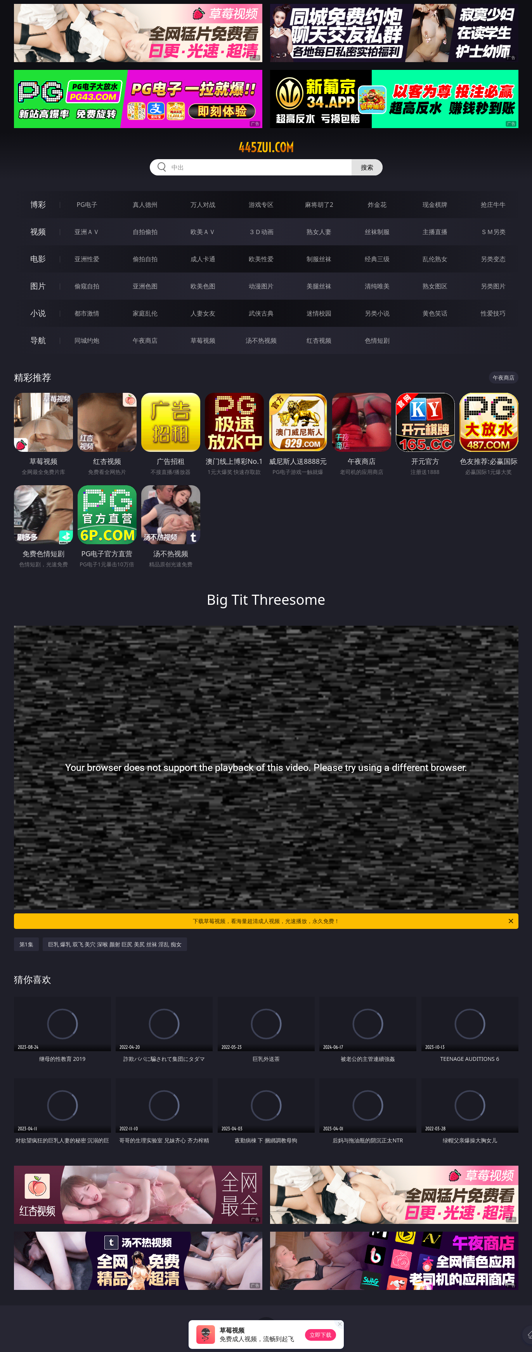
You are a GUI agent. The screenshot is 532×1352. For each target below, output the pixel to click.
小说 (38, 313)
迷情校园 (319, 313)
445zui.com (266, 147)
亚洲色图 (145, 286)
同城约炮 (87, 340)
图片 (38, 286)
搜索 (367, 167)
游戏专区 (261, 204)
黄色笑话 (435, 313)
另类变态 (493, 259)
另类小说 (377, 313)
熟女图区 (435, 286)
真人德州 (145, 204)
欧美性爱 (261, 259)
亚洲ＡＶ (87, 231)
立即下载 (320, 1334)
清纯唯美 (377, 286)
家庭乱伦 (145, 313)
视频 (38, 231)
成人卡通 (203, 259)
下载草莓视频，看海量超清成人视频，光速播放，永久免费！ (354, 921)
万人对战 (203, 204)
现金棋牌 (435, 204)
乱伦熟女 (435, 259)
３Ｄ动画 (261, 231)
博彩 (38, 204)
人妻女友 (203, 313)
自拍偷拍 (145, 231)
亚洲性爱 (87, 259)
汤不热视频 (261, 340)
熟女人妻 (319, 231)
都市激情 (87, 313)
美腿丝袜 (319, 286)
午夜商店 (145, 340)
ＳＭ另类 (493, 231)
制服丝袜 (319, 259)
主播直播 (435, 231)
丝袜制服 (377, 231)
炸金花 (377, 204)
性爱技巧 (493, 313)
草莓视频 (203, 340)
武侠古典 (261, 313)
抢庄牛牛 (493, 204)
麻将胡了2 (319, 204)
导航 (38, 340)
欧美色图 (203, 286)
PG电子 (87, 204)
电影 (38, 258)
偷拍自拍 (145, 259)
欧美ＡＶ (203, 231)
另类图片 (493, 286)
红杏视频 (319, 340)
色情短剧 (377, 340)
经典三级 (377, 259)
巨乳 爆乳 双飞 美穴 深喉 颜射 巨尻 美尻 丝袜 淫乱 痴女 (115, 944)
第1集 (26, 944)
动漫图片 (261, 286)
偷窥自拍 (87, 286)
